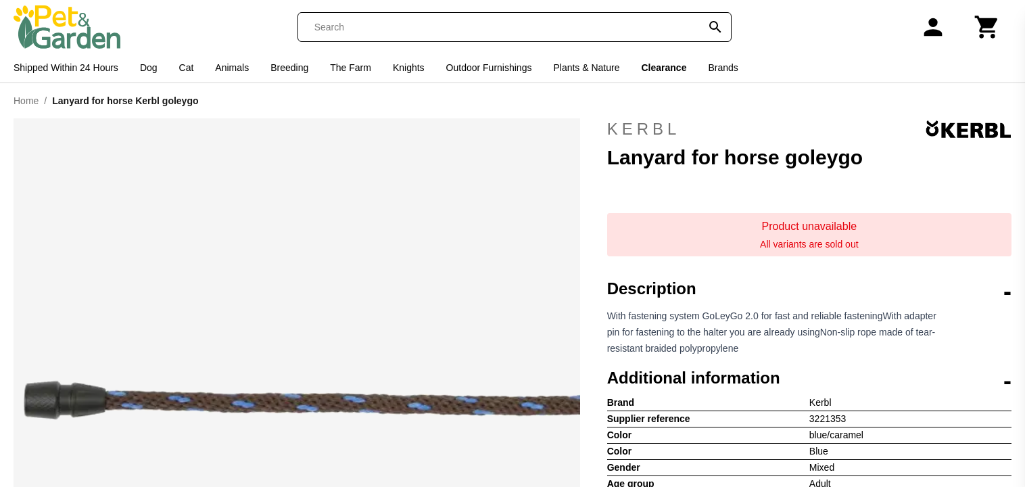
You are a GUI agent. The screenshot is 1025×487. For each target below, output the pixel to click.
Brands (723, 67)
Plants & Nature (586, 67)
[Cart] (987, 27)
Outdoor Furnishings (489, 67)
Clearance (664, 67)
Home (26, 100)
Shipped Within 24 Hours (66, 67)
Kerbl (809, 129)
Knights (409, 67)
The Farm (350, 67)
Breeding (289, 67)
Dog (149, 67)
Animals (232, 67)
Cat (186, 67)
